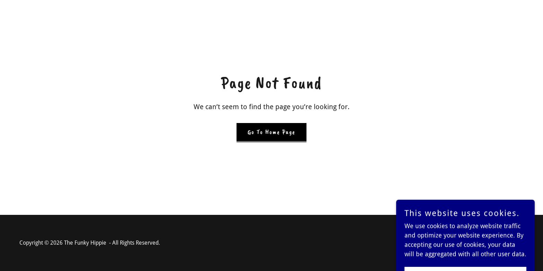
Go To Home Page (271, 132)
